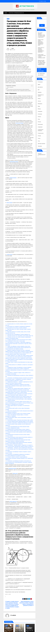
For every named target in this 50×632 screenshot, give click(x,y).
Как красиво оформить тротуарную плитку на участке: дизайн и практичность (41, 35)
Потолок (39, 121)
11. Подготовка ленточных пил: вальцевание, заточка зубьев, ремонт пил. (19, 335)
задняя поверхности (13, 501)
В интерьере (40, 81)
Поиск (39, 18)
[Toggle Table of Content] (31, 86)
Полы (39, 119)
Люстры (39, 101)
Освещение (40, 111)
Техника (39, 135)
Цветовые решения (41, 143)
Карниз (39, 98)
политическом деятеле (14, 161)
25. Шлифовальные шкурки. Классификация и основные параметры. (18, 367)
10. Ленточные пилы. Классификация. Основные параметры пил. (18, 334)
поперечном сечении (12, 468)
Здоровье (39, 92)
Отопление (40, 114)
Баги (7, 88)
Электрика (40, 146)
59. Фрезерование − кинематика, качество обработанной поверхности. (19, 447)
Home (5, 12)
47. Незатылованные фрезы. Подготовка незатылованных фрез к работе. (19, 420)
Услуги (39, 138)
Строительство (40, 133)
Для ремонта (40, 87)
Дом (38, 89)
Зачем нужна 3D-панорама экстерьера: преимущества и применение (41, 49)
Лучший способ (9, 254)
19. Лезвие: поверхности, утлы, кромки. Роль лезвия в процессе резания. (19, 355)
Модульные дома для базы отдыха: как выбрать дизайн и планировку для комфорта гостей (41, 62)
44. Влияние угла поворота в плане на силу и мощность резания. (18, 413)
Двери (39, 84)
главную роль (15, 473)
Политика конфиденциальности (16, 12)
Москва (39, 108)
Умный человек (9, 202)
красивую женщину (13, 177)
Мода (39, 106)
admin (13, 48)
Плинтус (39, 116)
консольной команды (19, 123)
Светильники (40, 124)
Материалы (40, 103)
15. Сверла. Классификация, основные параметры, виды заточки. (18, 346)
